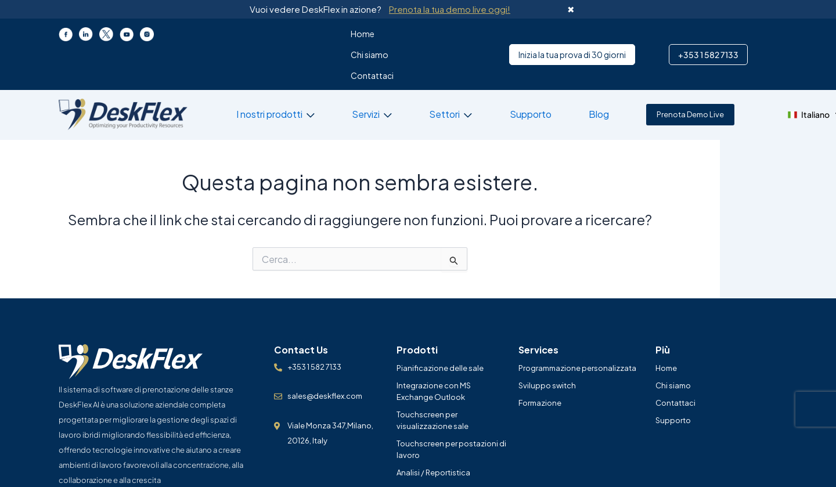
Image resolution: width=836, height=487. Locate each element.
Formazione (539, 361)
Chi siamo (335, 33)
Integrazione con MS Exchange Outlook (434, 349)
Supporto (488, 72)
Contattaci (387, 33)
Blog (546, 72)
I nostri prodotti (259, 72)
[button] (740, 73)
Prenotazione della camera (445, 448)
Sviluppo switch (547, 343)
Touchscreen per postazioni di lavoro (451, 407)
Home (293, 33)
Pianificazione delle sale (440, 326)
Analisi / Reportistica (433, 430)
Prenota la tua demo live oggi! (449, 9)
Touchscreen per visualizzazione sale (433, 378)
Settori (413, 72)
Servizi (345, 72)
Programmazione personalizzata (577, 326)
